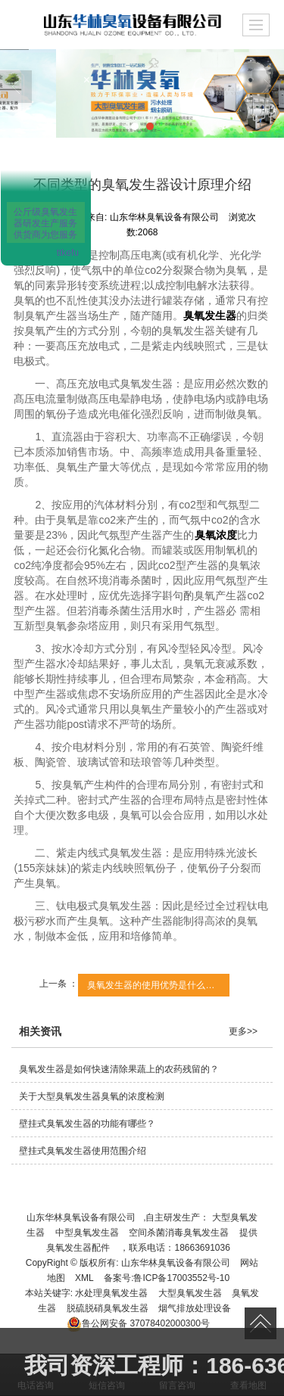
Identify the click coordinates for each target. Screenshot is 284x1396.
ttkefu (68, 252)
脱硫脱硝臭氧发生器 (107, 1308)
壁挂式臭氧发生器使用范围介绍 (82, 1151)
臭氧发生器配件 (78, 1247)
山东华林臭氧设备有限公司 (81, 1217)
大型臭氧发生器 (190, 1293)
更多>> (243, 1031)
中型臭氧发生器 (87, 1232)
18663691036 (201, 1247)
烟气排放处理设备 (194, 1308)
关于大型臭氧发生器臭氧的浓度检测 (91, 1096)
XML (84, 1278)
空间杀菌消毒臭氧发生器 (179, 1232)
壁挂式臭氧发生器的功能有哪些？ (87, 1123)
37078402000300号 (138, 1323)
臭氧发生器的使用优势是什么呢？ (155, 985)
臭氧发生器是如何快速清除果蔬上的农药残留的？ (119, 1069)
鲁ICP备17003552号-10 (181, 1278)
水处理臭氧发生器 (111, 1293)
